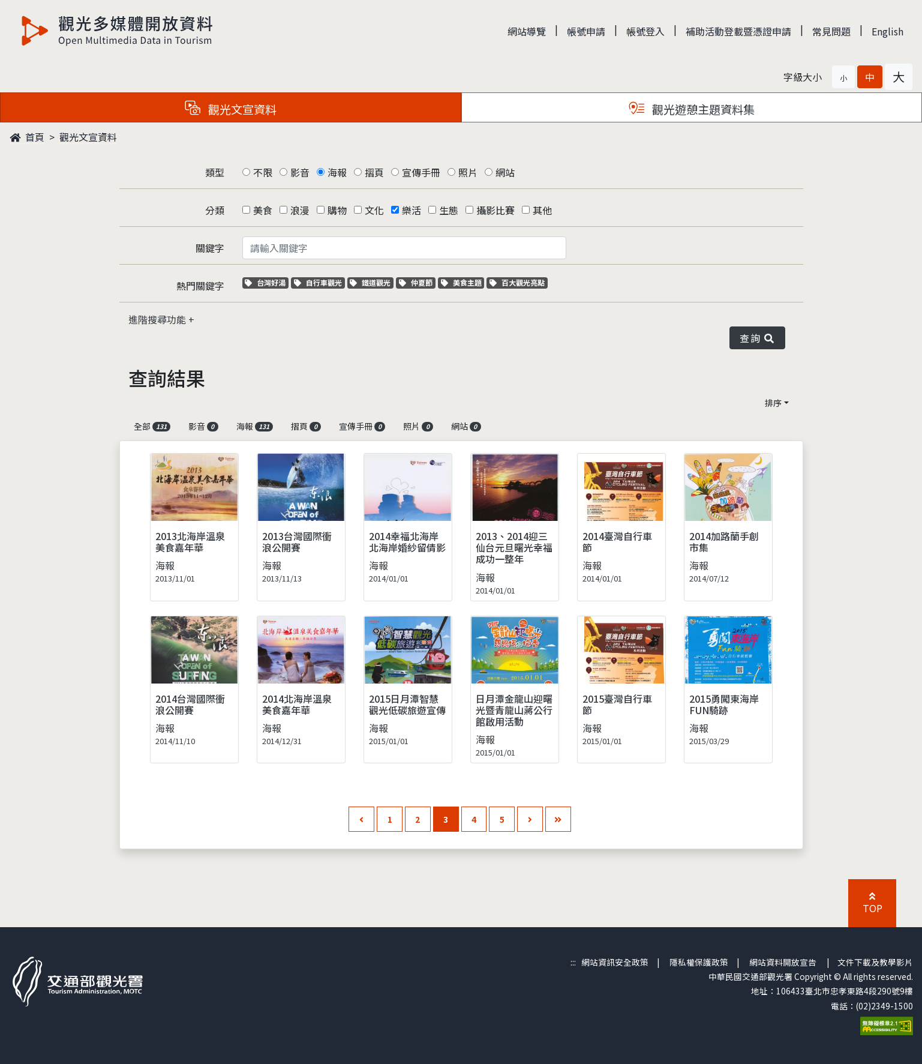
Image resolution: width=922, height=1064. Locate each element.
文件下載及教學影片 (875, 962)
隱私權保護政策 (698, 962)
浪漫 (300, 210)
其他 (542, 210)
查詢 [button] (757, 338)
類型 (214, 172)
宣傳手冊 (421, 172)
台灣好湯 (267, 282)
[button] (843, 76)
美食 (262, 210)
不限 (262, 172)
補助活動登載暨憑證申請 (738, 31)
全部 (152, 426)
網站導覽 (526, 31)
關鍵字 (210, 248)
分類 (214, 210)
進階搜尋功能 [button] (158, 319)
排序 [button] (773, 403)
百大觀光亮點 (517, 282)
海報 (337, 172)
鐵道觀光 (372, 282)
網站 (505, 172)
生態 (448, 210)
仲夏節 (417, 282)
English (887, 31)
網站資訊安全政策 (614, 962)
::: (573, 962)
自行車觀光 (318, 282)
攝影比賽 (495, 210)
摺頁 (374, 172)
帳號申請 (586, 31)
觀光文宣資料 (88, 137)
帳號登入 (645, 31)
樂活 (411, 210)
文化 (374, 210)
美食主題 (463, 282)
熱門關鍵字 (200, 285)
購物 (337, 210)
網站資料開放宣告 (782, 962)
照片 (467, 172)
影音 (300, 172)
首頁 (27, 137)
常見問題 (831, 31)
